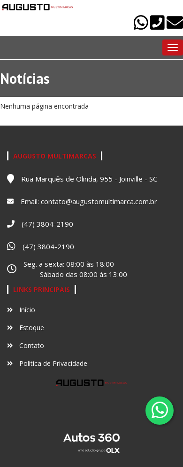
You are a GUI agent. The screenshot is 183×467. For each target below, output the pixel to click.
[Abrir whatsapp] (160, 410)
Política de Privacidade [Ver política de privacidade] (47, 363)
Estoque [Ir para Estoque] (25, 327)
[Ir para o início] (37, 7)
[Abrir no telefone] (158, 26)
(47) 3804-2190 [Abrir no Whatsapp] (48, 246)
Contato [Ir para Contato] (25, 345)
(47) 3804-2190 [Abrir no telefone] (47, 224)
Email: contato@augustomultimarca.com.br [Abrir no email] (89, 201)
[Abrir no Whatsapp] (142, 26)
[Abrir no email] (175, 26)
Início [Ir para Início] (21, 309)
